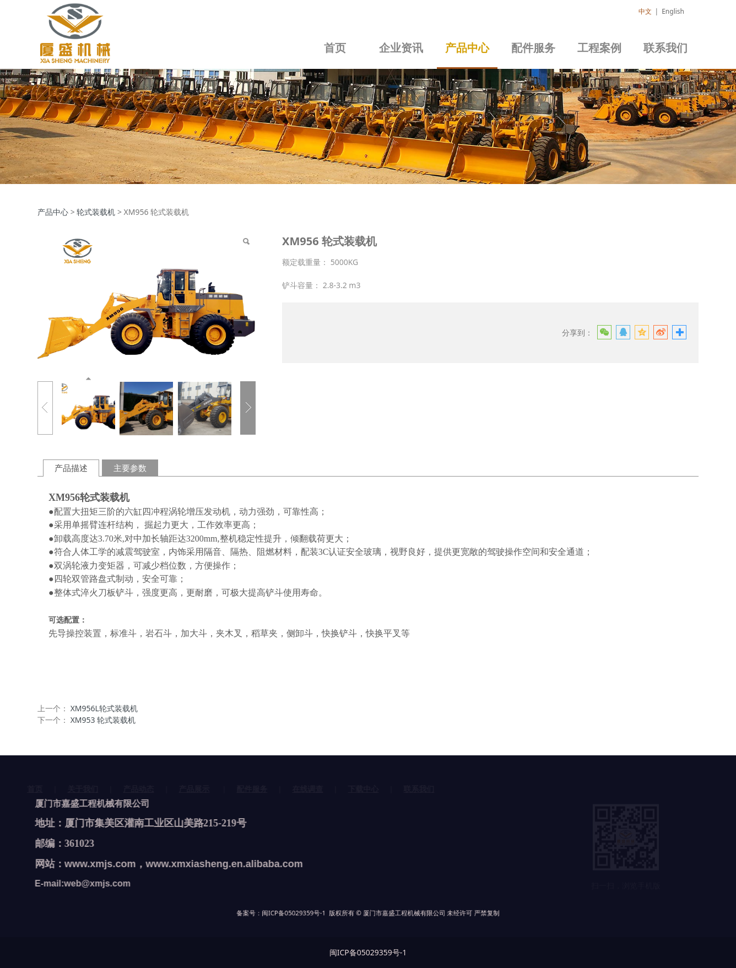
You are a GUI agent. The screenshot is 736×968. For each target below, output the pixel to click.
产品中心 (467, 48)
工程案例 (599, 48)
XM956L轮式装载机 (104, 708)
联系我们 (665, 48)
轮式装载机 (96, 212)
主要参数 (130, 468)
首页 (335, 48)
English (673, 11)
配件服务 (533, 48)
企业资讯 (401, 48)
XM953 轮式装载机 (103, 720)
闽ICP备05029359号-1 (336, 914)
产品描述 (71, 468)
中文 (645, 11)
